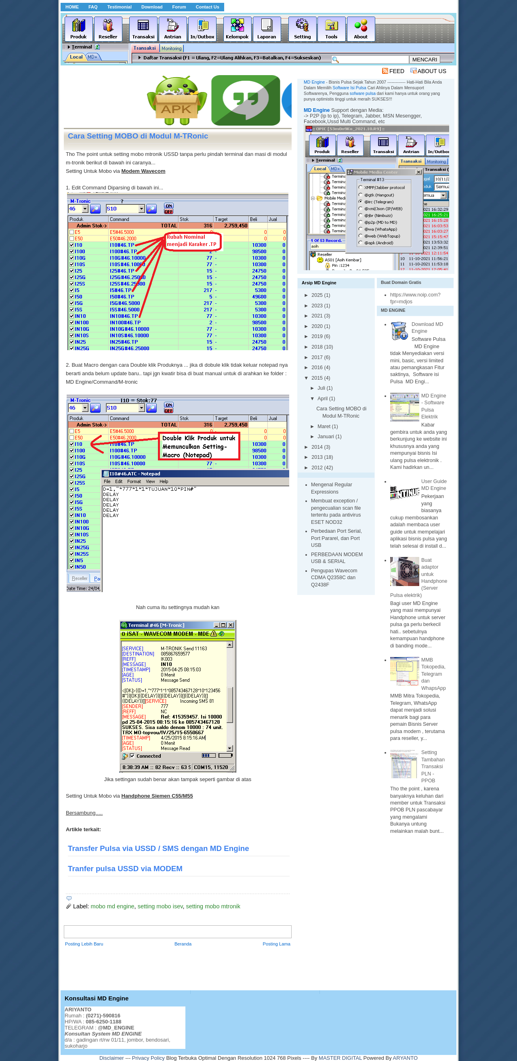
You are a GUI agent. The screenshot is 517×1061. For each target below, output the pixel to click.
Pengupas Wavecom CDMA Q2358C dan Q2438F (334, 578)
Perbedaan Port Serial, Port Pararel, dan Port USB (336, 538)
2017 (317, 357)
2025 (317, 295)
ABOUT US (432, 71)
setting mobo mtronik (213, 906)
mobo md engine (113, 906)
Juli (321, 388)
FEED (396, 71)
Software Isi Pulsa (349, 88)
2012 (317, 468)
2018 (317, 347)
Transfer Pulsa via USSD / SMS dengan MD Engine (158, 848)
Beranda (182, 943)
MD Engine (317, 110)
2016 (317, 367)
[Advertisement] (211, 71)
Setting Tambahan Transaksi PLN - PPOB (433, 767)
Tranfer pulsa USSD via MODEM (125, 868)
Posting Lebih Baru (84, 943)
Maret (324, 426)
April (323, 398)
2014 (317, 447)
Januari (326, 436)
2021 (317, 316)
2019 (317, 336)
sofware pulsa (363, 93)
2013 (317, 457)
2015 (317, 378)
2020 (317, 326)
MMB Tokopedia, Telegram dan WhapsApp (433, 674)
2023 (317, 306)
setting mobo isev (160, 906)
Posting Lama (276, 943)
